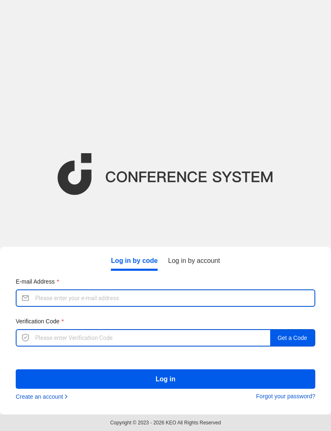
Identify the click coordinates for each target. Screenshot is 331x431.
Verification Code (38, 321)
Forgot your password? (285, 396)
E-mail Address (35, 281)
